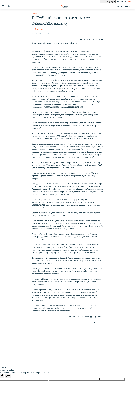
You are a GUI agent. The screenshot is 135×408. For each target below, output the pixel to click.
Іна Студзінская (38, 29)
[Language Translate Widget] (104, 1)
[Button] (85, 39)
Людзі (34, 13)
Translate (128, 2)
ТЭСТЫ (119, 6)
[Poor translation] (8, 376)
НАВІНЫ (127, 6)
